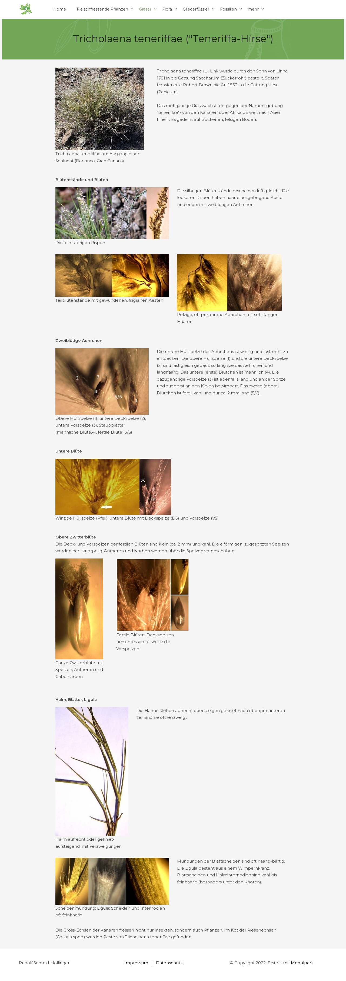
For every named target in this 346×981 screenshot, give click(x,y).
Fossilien (228, 9)
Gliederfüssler (196, 9)
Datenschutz (169, 962)
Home (59, 9)
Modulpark (302, 962)
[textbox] (224, 95)
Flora (167, 9)
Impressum (136, 962)
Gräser (145, 9)
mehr (253, 9)
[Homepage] (25, 9)
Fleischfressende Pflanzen (102, 9)
